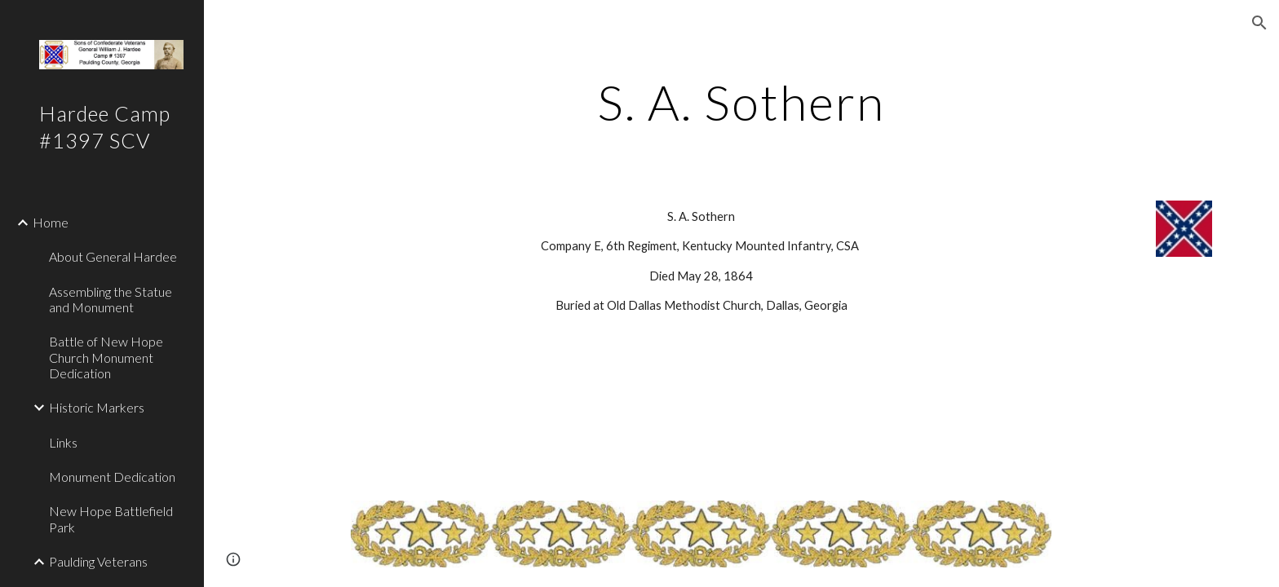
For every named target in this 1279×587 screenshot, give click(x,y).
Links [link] (63, 442)
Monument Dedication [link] (112, 476)
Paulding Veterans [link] (98, 561)
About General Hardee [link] (113, 256)
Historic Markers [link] (96, 407)
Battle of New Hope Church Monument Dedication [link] (106, 357)
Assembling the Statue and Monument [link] (110, 299)
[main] (741, 101)
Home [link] (51, 222)
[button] (1259, 22)
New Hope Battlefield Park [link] (111, 518)
